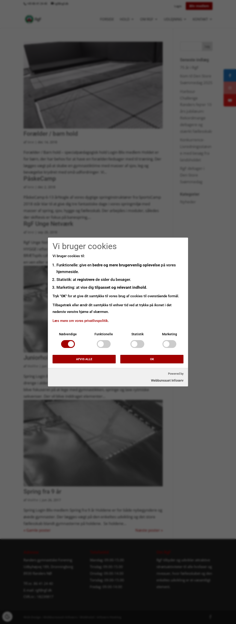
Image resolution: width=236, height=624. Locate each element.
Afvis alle (84, 359)
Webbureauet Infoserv (167, 380)
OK (152, 359)
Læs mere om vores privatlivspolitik (80, 321)
